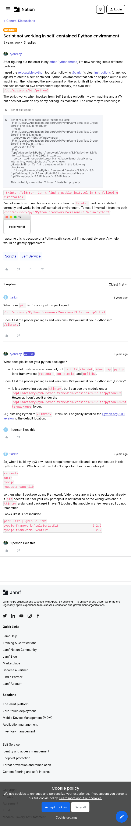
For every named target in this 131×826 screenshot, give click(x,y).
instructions (103, 72)
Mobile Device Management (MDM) (27, 717)
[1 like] (19, 429)
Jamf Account (12, 683)
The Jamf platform (16, 704)
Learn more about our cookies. (80, 798)
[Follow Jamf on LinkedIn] (13, 616)
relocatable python (31, 72)
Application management (20, 724)
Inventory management (19, 731)
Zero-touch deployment (19, 711)
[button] (8, 10)
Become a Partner (15, 670)
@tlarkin (77, 72)
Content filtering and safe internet (26, 771)
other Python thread (63, 62)
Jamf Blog (10, 656)
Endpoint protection (16, 758)
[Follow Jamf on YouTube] (21, 615)
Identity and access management (26, 751)
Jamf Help (10, 636)
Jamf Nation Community (20, 649)
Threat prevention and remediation (27, 765)
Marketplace (11, 663)
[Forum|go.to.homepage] (24, 9)
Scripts (10, 256)
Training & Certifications (19, 643)
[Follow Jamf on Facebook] (38, 616)
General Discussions (20, 21)
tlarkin (14, 297)
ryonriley (16, 54)
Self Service (31, 256)
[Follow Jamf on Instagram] (30, 616)
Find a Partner (12, 677)
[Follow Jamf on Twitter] (5, 616)
